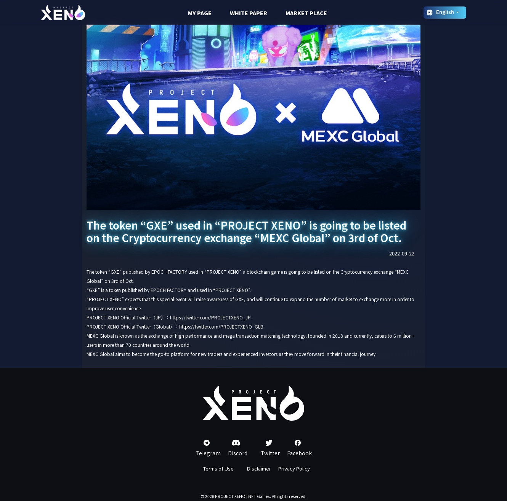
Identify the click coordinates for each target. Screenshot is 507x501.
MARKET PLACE (306, 13)
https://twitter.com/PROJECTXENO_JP (210, 317)
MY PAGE (200, 13)
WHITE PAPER (248, 13)
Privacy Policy (294, 468)
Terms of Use (218, 468)
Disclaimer (259, 468)
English (445, 12)
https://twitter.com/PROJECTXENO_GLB (221, 326)
